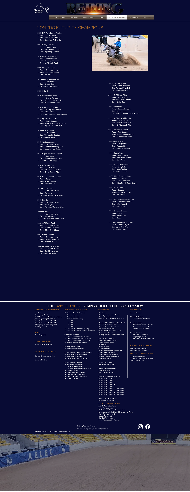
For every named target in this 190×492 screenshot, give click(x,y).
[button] (120, 53)
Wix (69, 431)
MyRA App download (42, 327)
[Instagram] (140, 426)
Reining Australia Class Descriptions (111, 335)
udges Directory (136, 333)
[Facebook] (148, 426)
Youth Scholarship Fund (75, 348)
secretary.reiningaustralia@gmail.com (95, 429)
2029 (72, 327)
